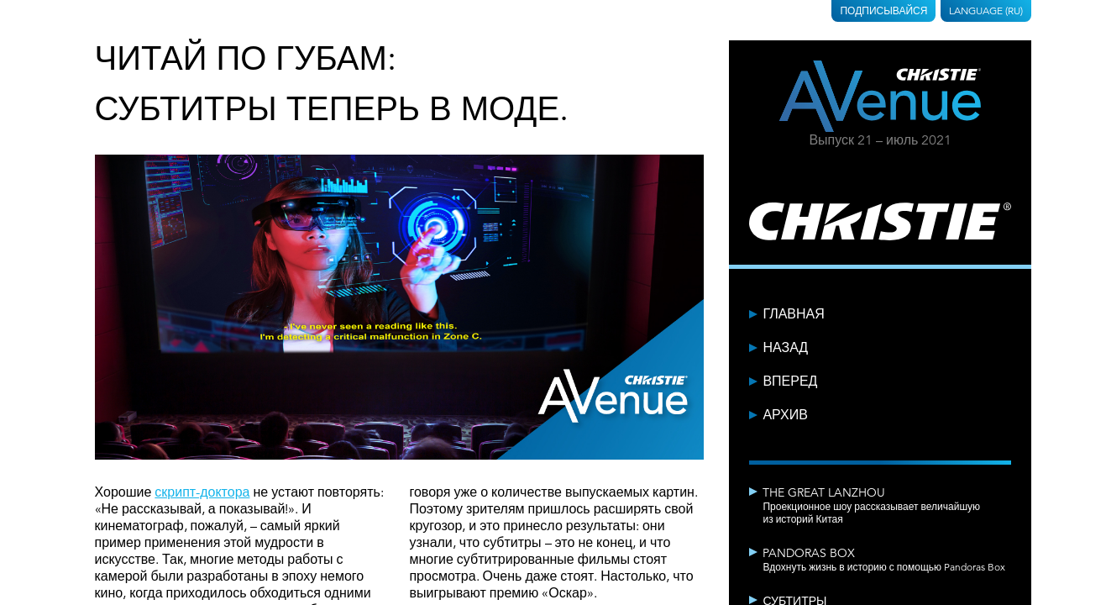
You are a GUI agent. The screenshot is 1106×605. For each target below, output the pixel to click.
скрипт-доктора (202, 492)
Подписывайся (883, 10)
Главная (793, 314)
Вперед (790, 381)
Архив (785, 415)
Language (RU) (986, 10)
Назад (785, 347)
